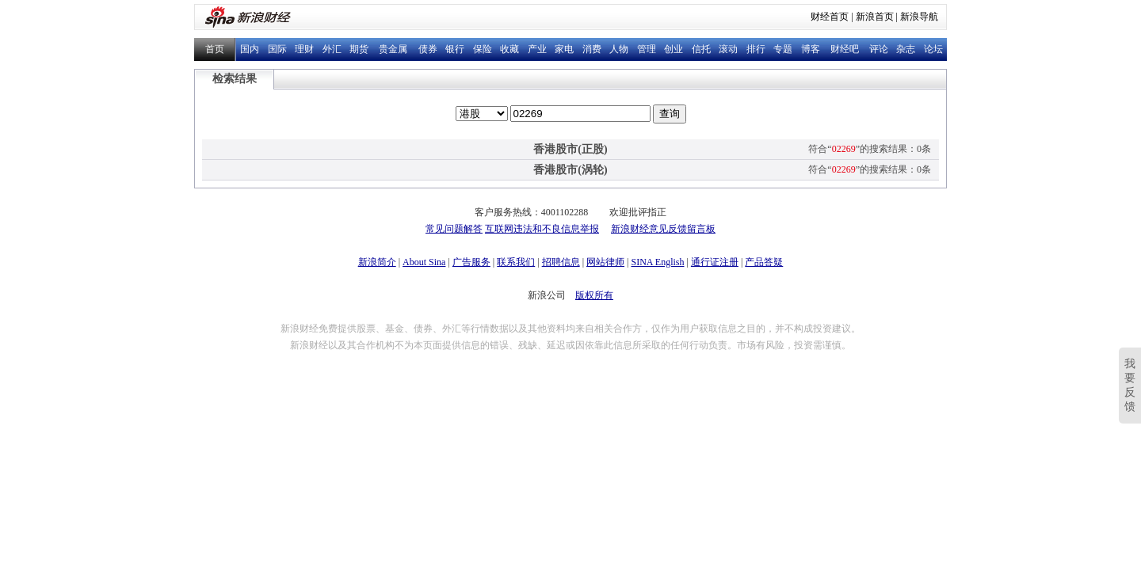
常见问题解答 (454, 228)
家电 (564, 49)
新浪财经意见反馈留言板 (663, 228)
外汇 (332, 49)
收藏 (509, 49)
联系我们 (516, 262)
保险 (482, 49)
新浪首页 (875, 16)
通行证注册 (714, 262)
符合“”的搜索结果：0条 (869, 148)
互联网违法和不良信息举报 (542, 228)
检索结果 (234, 79)
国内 (249, 49)
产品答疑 (764, 262)
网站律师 (605, 262)
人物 (618, 49)
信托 (701, 49)
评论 (878, 49)
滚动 (728, 49)
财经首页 (830, 16)
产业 (537, 49)
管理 (646, 49)
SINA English (657, 262)
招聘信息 (561, 262)
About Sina (424, 262)
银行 (454, 49)
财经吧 (844, 49)
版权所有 (594, 295)
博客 (810, 49)
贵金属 (393, 49)
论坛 (933, 49)
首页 (214, 49)
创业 (673, 49)
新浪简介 (377, 262)
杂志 (905, 49)
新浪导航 (919, 16)
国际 (277, 49)
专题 (782, 49)
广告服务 (471, 262)
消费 (591, 49)
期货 (358, 49)
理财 (304, 49)
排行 (755, 49)
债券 (427, 49)
